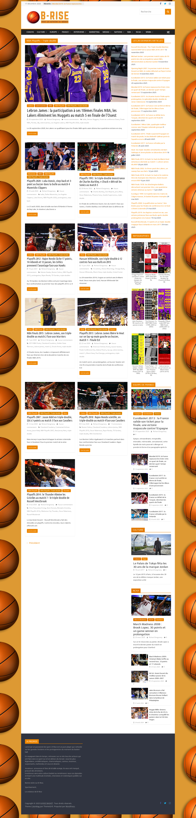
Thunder (67, 490)
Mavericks (31, 174)
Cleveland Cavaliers (49, 343)
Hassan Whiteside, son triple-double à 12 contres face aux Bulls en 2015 (100, 260)
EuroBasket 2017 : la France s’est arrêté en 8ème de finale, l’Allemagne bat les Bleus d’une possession (150, 108)
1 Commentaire (115, 424)
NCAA (138, 32)
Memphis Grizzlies (63, 508)
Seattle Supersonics (110, 195)
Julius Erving (41, 508)
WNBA (148, 32)
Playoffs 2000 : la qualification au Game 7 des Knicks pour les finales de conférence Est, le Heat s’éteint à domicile (150, 206)
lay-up (109, 350)
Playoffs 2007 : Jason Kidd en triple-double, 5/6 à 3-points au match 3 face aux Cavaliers (49, 418)
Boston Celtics (57, 272)
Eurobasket (148, 414)
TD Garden (55, 275)
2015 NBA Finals (35, 343)
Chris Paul (32, 508)
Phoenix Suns (97, 195)
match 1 (82, 353)
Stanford (159, 619)
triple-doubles (65, 275)
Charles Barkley (98, 192)
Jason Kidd (36, 430)
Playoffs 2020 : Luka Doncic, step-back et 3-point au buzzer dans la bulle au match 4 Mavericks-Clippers (49, 184)
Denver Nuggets (93, 119)
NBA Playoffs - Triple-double (77, 106)
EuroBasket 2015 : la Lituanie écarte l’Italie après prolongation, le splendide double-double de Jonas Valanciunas (150, 99)
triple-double (84, 123)
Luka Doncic (38, 197)
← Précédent (33, 543)
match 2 (48, 346)
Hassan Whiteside (85, 272)
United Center (118, 272)
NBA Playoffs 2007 (47, 430)
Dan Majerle (109, 192)
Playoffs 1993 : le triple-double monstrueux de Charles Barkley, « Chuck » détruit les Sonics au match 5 (102, 181)
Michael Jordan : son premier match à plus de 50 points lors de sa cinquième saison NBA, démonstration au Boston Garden (150, 59)
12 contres (97, 269)
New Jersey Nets (60, 430)
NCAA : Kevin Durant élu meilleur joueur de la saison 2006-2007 (158, 675)
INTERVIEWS (79, 32)
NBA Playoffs (59, 106)
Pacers (112, 329)
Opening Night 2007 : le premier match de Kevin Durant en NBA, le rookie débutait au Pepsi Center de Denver (151, 71)
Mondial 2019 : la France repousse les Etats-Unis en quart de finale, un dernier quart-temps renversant (150, 89)
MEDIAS (106, 32)
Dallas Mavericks (51, 194)
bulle (84, 119)
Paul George (100, 353)
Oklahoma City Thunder (49, 511)
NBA (129, 32)
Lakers (30, 106)
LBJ (38, 123)
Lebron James (41, 106)
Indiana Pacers (101, 350)
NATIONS (118, 32)
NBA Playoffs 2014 (33, 511)
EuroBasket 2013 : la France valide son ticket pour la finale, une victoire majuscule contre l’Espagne (151, 423)
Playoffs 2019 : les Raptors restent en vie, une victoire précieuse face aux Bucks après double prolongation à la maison (149, 215)
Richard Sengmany (53, 119)
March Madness (140, 619)
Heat (82, 255)
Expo (144, 559)
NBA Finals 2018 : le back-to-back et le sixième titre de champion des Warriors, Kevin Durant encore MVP (149, 177)
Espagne (138, 414)
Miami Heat (97, 272)
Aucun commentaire (70, 119)
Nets (65, 413)
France (157, 414)
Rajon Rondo (46, 275)
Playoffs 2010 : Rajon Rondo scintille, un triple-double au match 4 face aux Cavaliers (102, 418)
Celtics (30, 255)
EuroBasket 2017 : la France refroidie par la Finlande (157, 513)
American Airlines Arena (101, 347)
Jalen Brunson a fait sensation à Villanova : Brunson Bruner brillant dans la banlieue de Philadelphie (158, 695)
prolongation (62, 197)
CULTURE (41, 32)
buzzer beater (116, 347)
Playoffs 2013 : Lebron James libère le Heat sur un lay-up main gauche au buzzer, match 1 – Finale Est (101, 336)
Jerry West (118, 192)
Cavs (30, 329)
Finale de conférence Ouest (109, 119)
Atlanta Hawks (45, 272)
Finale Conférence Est (87, 350)
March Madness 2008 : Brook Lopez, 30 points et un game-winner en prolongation (149, 629)
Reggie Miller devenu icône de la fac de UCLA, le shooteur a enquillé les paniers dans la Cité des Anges (159, 715)
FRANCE (65, 32)
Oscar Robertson (85, 195)
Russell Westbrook (33, 514)
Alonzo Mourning (108, 269)
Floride (33, 123)
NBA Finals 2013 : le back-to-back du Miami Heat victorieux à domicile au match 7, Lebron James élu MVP (150, 161)
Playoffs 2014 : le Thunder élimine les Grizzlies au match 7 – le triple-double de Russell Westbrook (48, 498)
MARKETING (94, 32)
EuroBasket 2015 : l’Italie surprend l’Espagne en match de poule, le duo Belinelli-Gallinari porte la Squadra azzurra (150, 136)
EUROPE (53, 32)
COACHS (30, 32)
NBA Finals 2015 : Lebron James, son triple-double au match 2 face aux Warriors (49, 335)
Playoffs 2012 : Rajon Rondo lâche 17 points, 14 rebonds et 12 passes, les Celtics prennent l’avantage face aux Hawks (49, 262)
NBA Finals (38, 329)
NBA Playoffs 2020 (72, 123)
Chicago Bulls (119, 269)
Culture (137, 559)
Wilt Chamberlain (96, 434)
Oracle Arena (56, 346)
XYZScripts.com (111, 815)
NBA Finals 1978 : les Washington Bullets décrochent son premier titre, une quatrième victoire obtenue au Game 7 (149, 187)
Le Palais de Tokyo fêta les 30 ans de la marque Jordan (150, 565)
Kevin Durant (51, 508)
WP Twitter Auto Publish (88, 815)
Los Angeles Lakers (58, 123)
